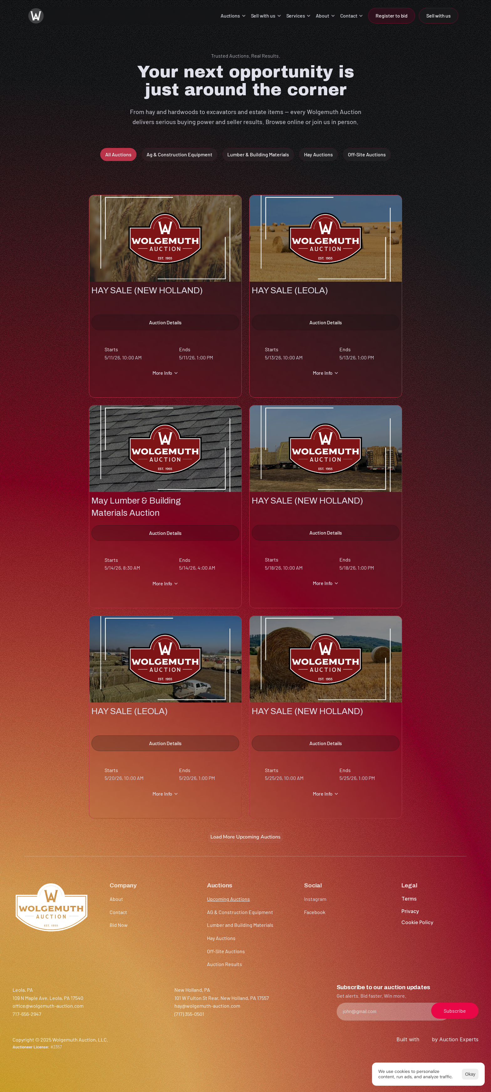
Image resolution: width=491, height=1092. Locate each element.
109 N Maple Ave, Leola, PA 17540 (48, 998)
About (116, 899)
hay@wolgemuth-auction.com (207, 1006)
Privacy (410, 911)
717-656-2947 (27, 1014)
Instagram (315, 899)
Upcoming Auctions (228, 899)
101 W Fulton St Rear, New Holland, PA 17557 (221, 998)
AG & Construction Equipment (240, 912)
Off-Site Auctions (226, 951)
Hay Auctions (221, 938)
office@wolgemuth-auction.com (48, 1006)
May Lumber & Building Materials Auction (136, 506)
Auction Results (224, 964)
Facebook (314, 912)
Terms (408, 899)
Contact (118, 912)
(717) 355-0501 (189, 1014)
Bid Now (119, 925)
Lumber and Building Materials (240, 925)
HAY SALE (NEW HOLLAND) (147, 290)
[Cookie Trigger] (417, 922)
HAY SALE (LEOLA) (290, 290)
